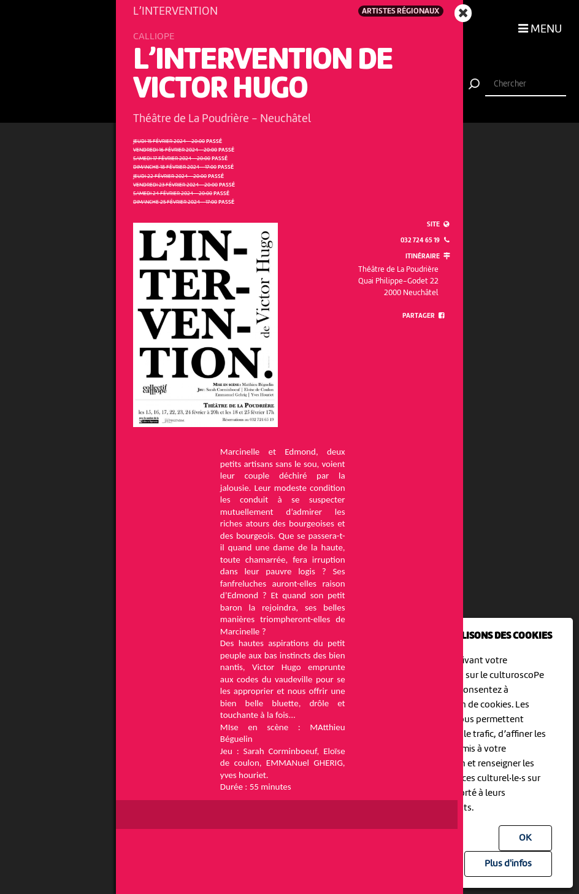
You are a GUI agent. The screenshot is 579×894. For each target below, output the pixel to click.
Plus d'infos (508, 864)
